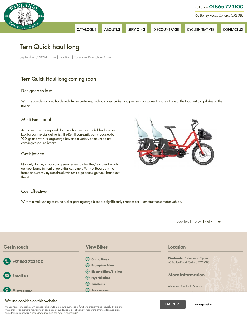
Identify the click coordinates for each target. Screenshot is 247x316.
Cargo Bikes (100, 259)
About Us (108, 27)
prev (198, 221)
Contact (186, 286)
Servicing (134, 27)
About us (173, 286)
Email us (20, 275)
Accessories (100, 290)
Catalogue (82, 27)
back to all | (185, 221)
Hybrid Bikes (100, 277)
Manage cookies (203, 304)
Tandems (98, 284)
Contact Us (232, 27)
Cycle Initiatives (199, 27)
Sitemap (198, 286)
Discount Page (164, 27)
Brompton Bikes (103, 265)
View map (22, 290)
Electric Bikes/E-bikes (107, 271)
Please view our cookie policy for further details (54, 313)
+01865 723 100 (28, 261)
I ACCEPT (173, 304)
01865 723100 (226, 6)
